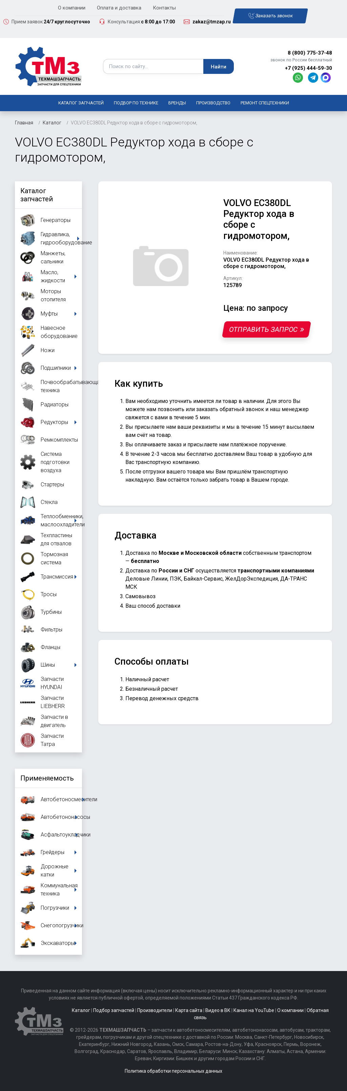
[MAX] (326, 77)
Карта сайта (188, 1010)
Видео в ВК (217, 1010)
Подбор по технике (136, 102)
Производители (154, 1010)
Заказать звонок (270, 16)
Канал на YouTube (253, 1010)
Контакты (164, 8)
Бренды (177, 102)
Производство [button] (213, 102)
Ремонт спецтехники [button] (265, 102)
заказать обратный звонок (230, 409)
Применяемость (47, 778)
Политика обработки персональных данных (173, 1071)
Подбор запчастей (113, 1010)
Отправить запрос (266, 329)
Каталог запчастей (81, 102)
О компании (71, 8)
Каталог (81, 1010)
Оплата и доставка (119, 8)
